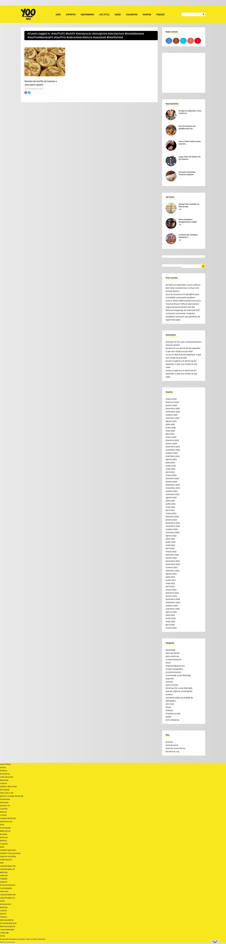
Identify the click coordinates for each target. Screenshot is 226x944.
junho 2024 (171, 466)
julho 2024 (170, 462)
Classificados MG (8, 866)
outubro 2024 (172, 453)
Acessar (169, 742)
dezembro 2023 (173, 485)
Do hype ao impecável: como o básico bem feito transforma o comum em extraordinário (183, 288)
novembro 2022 (173, 526)
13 (180, 240)
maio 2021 (170, 583)
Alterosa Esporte (7, 926)
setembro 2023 (172, 494)
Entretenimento (173, 672)
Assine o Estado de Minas (11, 796)
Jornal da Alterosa (8, 923)
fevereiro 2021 (172, 593)
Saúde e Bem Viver (8, 786)
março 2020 (171, 628)
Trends (3, 815)
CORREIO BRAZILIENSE (7, 930)
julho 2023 (170, 501)
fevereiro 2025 (172, 440)
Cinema (3, 809)
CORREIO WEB (4, 933)
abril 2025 (170, 434)
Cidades (3, 879)
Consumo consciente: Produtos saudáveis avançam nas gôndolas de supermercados (183, 316)
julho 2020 (170, 615)
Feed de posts (172, 745)
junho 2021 (171, 580)
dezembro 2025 (173, 408)
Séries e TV (5, 805)
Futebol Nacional (8, 850)
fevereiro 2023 (172, 516)
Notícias (3, 872)
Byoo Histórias (172, 656)
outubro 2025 (172, 415)
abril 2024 (170, 472)
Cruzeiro (4, 844)
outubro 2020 (172, 605)
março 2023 (171, 513)
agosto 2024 (171, 459)
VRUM (2, 863)
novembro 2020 (173, 602)
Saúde (118, 14)
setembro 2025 (172, 418)
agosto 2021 (171, 574)
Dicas (168, 663)
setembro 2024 (173, 456)
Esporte (3, 882)
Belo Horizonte (172, 653)
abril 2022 (170, 548)
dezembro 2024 (173, 446)
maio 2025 (170, 431)
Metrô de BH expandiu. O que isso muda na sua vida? (181, 364)
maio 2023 (170, 507)
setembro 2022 (172, 532)
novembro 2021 (173, 564)
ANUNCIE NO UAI (5, 831)
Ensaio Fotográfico (174, 669)
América (4, 837)
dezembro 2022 (173, 523)
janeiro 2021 (171, 596)
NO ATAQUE (3, 834)
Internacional (6, 777)
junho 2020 (171, 618)
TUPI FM (2, 936)
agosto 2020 (171, 612)
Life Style (104, 14)
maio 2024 (170, 469)
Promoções (5, 828)
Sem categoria (172, 720)
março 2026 (171, 399)
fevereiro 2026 (172, 402)
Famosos (4, 802)
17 (180, 225)
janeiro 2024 (171, 481)
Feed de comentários (175, 748)
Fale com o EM (6, 793)
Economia (5, 774)
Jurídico (169, 694)
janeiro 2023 (171, 520)
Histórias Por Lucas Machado (179, 688)
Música (3, 812)
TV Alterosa (3, 917)
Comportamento (173, 659)
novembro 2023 (173, 488)
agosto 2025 (171, 421)
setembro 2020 (173, 609)
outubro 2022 (172, 529)
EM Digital (4, 790)
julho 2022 (170, 539)
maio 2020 (170, 621)
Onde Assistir (6, 859)
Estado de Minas (5, 764)
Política (3, 770)
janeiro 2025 (171, 443)
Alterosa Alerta (7, 920)
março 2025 (171, 437)
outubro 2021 (172, 567)
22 (180, 209)
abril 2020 (170, 625)
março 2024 (171, 475)
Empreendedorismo (175, 666)
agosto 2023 (171, 497)
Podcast (160, 14)
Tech (2, 824)
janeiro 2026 (171, 405)
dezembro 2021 (173, 561)
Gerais (3, 767)
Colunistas (132, 14)
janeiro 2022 (171, 558)
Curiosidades (6, 888)
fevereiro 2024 (172, 478)
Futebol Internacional (10, 853)
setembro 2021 (172, 570)
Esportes (71, 14)
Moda (168, 707)
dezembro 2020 (173, 599)
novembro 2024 (173, 450)
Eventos (147, 14)
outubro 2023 (172, 491)
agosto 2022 (171, 535)
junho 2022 (171, 542)
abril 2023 (170, 510)
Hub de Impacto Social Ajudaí (179, 691)
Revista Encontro (5, 904)
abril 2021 (170, 586)
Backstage (170, 650)
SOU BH (2, 901)
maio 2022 (170, 545)
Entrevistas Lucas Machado (178, 675)
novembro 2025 (173, 412)
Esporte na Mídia (8, 856)
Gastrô (3, 913)
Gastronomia (87, 14)
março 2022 (171, 551)
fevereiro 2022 (172, 555)
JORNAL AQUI (4, 876)
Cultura (3, 783)
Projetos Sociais (173, 713)
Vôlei (2, 847)
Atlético (3, 840)
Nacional (4, 780)
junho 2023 (171, 504)
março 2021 (171, 590)
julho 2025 (170, 424)
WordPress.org (172, 751)
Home (58, 14)
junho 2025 (171, 427)
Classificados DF (7, 869)
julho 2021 (170, 577)
